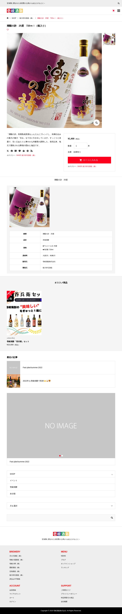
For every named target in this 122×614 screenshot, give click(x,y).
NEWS (63, 556)
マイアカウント (15, 594)
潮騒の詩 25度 (61, 180)
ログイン (12, 602)
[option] (24, 318)
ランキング (65, 567)
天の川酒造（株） (15, 556)
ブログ (63, 560)
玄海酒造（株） (15, 571)
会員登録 (12, 590)
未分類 (12, 494)
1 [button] (59, 455)
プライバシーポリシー (69, 594)
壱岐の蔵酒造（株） (16, 560)
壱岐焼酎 (13, 487)
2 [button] (62, 455)
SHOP (18, 155)
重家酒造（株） (15, 567)
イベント (13, 480)
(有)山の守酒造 (14, 579)
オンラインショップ (68, 564)
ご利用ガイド (66, 590)
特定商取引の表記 (67, 598)
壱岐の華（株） (15, 564)
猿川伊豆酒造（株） (29, 155)
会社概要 (64, 602)
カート (11, 598)
